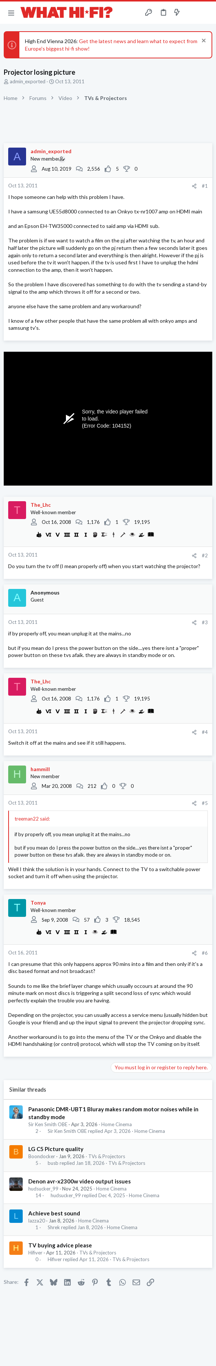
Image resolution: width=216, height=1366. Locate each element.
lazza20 (36, 1221)
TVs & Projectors (106, 1156)
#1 (205, 186)
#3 (205, 622)
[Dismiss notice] (203, 41)
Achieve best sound (54, 1213)
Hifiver (35, 1253)
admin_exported (27, 81)
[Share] (194, 186)
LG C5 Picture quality (55, 1149)
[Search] (206, 12)
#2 (205, 555)
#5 (205, 803)
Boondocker (41, 1156)
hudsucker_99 (43, 1189)
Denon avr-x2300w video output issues (79, 1181)
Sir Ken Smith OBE (47, 1124)
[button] (11, 12)
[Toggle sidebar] (191, 12)
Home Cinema (116, 1124)
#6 (205, 953)
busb (53, 1163)
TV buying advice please (60, 1245)
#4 (205, 732)
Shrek (54, 1227)
